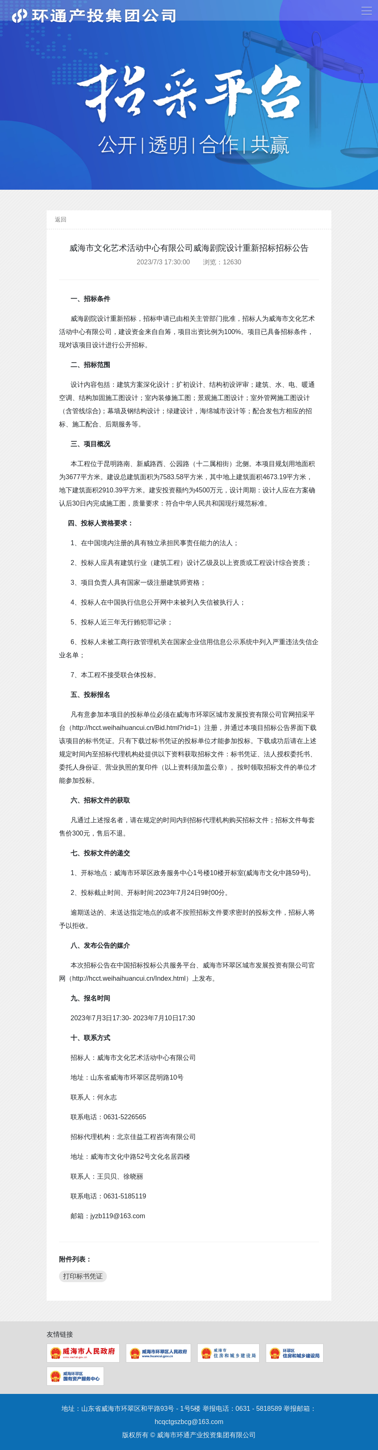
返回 (60, 219)
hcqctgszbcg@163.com (189, 1421)
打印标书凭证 (83, 1276)
